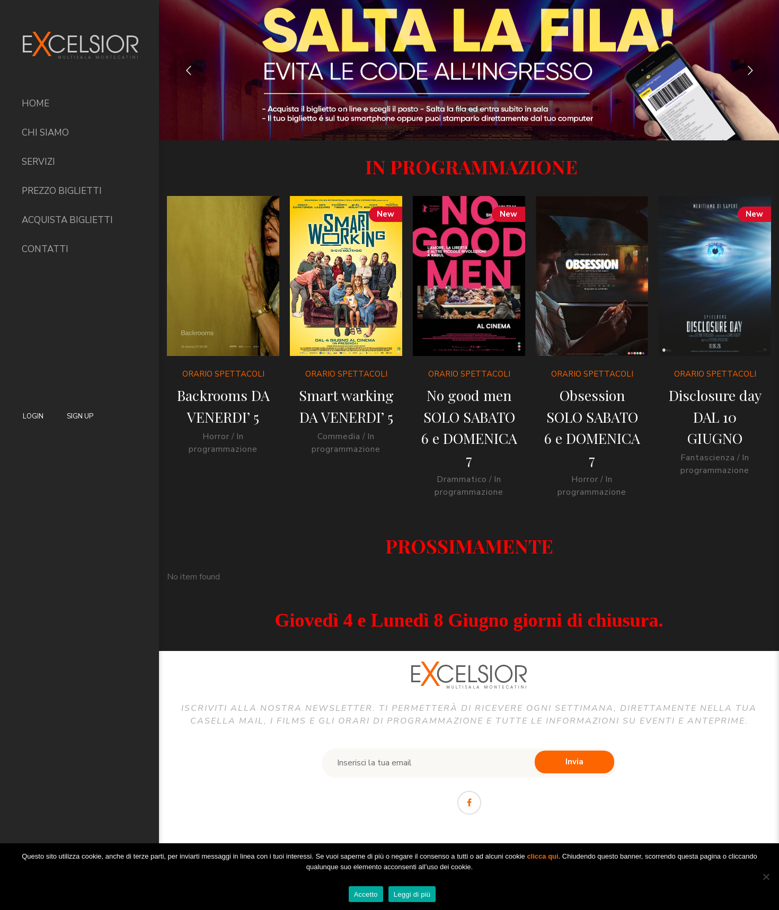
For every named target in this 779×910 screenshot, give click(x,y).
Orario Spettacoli (223, 374)
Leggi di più (412, 894)
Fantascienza (704, 457)
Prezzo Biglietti (62, 191)
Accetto (366, 894)
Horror (215, 436)
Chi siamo (45, 133)
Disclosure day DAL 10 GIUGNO (711, 417)
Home (35, 103)
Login (33, 416)
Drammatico (460, 479)
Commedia (337, 436)
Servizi (38, 162)
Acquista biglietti (67, 220)
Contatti (45, 249)
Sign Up (80, 416)
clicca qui (542, 856)
